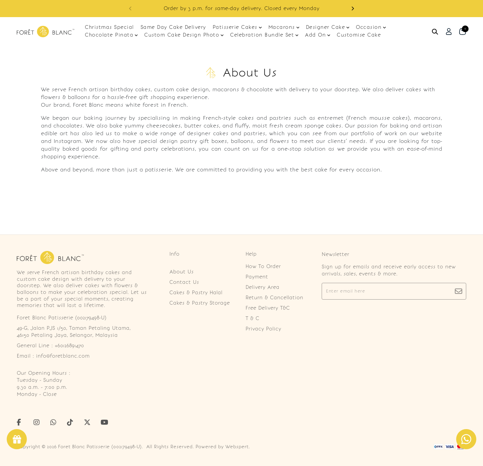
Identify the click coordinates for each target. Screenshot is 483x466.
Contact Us (184, 282)
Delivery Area (262, 287)
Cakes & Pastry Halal (195, 293)
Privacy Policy (263, 329)
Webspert (237, 447)
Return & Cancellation (274, 298)
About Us (181, 272)
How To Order (263, 266)
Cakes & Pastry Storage (199, 303)
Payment (257, 277)
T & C (252, 318)
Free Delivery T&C (268, 308)
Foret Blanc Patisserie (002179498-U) (100, 447)
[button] (352, 8)
